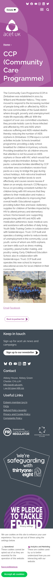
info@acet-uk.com (13, 384)
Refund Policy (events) (14, 410)
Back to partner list (15, 319)
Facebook (15, 308)
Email (6, 308)
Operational (9, 547)
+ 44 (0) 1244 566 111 (13, 388)
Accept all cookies (14, 574)
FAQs (6, 406)
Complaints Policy (12, 418)
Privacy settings (26, 527)
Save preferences (9, 567)
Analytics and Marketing (40, 547)
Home (6, 44)
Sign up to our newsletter (20, 352)
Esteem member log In (15, 402)
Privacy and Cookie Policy (16, 414)
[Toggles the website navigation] (42, 9)
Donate (11, 10)
